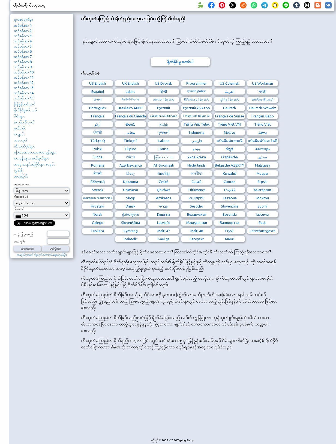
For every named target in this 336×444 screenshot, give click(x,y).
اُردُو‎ (98, 124)
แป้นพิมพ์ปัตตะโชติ (262, 141)
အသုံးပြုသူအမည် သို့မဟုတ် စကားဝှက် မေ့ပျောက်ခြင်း (42, 254)
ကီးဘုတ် (19, 209)
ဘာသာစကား (21, 184)
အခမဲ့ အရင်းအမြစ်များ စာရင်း (34, 164)
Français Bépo (262, 116)
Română (97, 165)
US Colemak (229, 83)
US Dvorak (163, 83)
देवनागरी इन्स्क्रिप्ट (196, 91)
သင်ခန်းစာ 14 (24, 93)
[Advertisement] (180, 397)
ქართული (130, 214)
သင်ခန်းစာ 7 (23, 56)
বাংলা (97, 100)
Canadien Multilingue (163, 115)
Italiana (163, 141)
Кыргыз (163, 214)
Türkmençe (197, 190)
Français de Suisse (229, 116)
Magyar (263, 173)
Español (97, 91)
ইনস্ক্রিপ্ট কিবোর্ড (130, 99)
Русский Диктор (196, 108)
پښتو (196, 149)
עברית (163, 206)
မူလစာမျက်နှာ (23, 19)
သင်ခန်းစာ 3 (23, 36)
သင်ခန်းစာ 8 (23, 62)
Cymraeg (131, 231)
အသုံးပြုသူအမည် (23, 234)
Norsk (97, 214)
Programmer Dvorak (196, 84)
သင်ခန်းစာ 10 (24, 72)
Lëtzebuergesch (262, 231)
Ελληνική (98, 181)
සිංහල (130, 173)
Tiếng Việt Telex (197, 124)
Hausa (164, 149)
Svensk (97, 190)
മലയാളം (262, 149)
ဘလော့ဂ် (20, 140)
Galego (97, 222)
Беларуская (196, 214)
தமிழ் (163, 124)
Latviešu (163, 222)
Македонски (196, 222)
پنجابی (130, 132)
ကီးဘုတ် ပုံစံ (21, 196)
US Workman (262, 83)
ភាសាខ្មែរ (164, 173)
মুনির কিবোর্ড (229, 100)
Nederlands (196, 165)
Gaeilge (164, 239)
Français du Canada (130, 116)
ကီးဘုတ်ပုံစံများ (24, 146)
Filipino (130, 149)
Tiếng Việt (262, 124)
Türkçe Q (97, 141)
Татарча (230, 198)
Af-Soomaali (164, 165)
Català (196, 181)
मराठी (262, 91)
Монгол (262, 198)
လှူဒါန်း (18, 170)
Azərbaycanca (130, 165)
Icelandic (130, 239)
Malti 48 (196, 231)
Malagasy (262, 165)
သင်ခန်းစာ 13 (24, 88)
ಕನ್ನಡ (229, 149)
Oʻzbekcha (229, 157)
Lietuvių (262, 214)
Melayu (229, 132)
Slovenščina (130, 222)
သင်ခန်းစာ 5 (23, 46)
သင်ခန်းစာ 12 (24, 82)
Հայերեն (197, 198)
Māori (229, 239)
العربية (230, 91)
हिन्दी (163, 91)
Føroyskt (197, 239)
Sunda (97, 157)
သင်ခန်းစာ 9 (23, 67)
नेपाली (97, 173)
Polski (97, 149)
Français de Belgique (196, 115)
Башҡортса (229, 222)
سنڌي (262, 157)
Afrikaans (163, 198)
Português (97, 108)
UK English (130, 83)
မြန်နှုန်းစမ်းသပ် (24, 104)
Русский (163, 108)
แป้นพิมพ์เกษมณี (229, 141)
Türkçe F (130, 141)
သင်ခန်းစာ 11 (24, 77)
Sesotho (196, 206)
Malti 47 (163, 231)
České (163, 181)
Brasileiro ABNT (130, 108)
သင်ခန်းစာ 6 (23, 51)
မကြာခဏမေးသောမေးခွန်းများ (35, 152)
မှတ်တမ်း (20, 128)
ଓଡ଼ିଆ (130, 157)
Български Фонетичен (97, 197)
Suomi (262, 206)
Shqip (130, 198)
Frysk (229, 231)
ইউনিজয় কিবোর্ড (196, 100)
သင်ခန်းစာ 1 (23, 25)
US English (97, 83)
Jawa (263, 132)
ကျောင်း (19, 134)
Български (262, 190)
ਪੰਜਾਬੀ (97, 132)
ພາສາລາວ (130, 190)
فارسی (196, 141)
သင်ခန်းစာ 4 (23, 41)
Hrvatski (97, 206)
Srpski (262, 181)
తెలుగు (130, 124)
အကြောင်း (21, 176)
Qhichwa (163, 190)
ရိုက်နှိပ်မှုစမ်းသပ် (25, 110)
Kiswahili (229, 173)
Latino (131, 91)
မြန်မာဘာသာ (163, 157)
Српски (229, 181)
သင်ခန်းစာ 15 (24, 98)
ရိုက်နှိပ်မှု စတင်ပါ (180, 62)
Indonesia (196, 132)
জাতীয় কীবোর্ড (263, 100)
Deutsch (229, 108)
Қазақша (130, 181)
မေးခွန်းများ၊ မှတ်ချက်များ (31, 158)
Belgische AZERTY (229, 165)
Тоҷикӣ (229, 190)
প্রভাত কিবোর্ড (163, 100)
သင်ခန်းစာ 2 (23, 30)
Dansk (131, 206)
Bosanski (230, 214)
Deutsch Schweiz (262, 108)
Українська (196, 157)
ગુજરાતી (164, 132)
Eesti (262, 222)
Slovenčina (229, 206)
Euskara (97, 231)
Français (97, 116)
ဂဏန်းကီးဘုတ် (24, 122)
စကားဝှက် (19, 241)
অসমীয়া (196, 173)
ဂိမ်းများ (19, 116)
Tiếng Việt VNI (229, 124)
